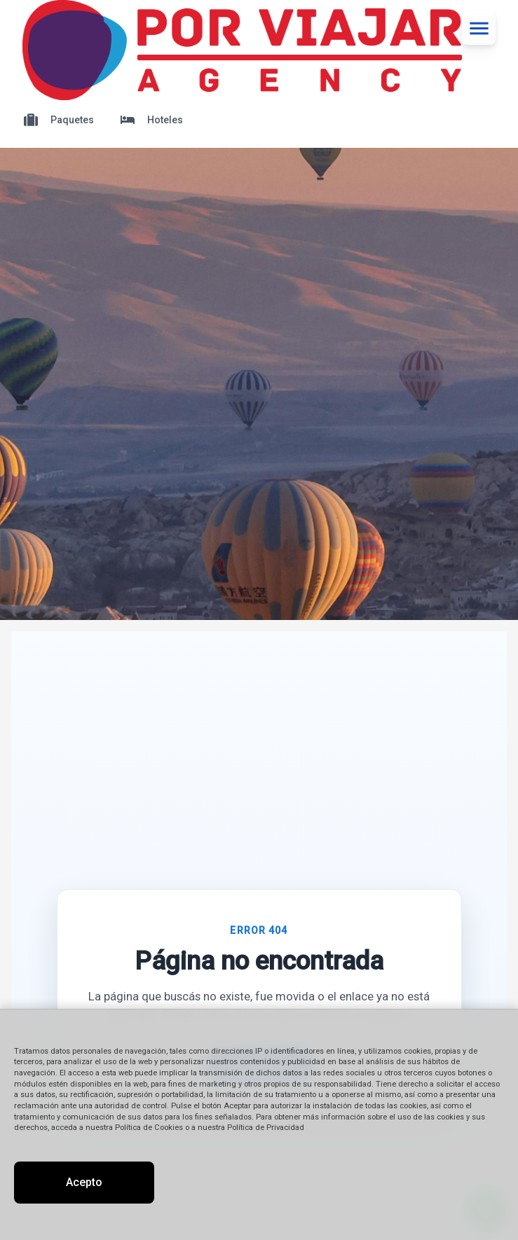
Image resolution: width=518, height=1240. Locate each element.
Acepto (84, 1182)
